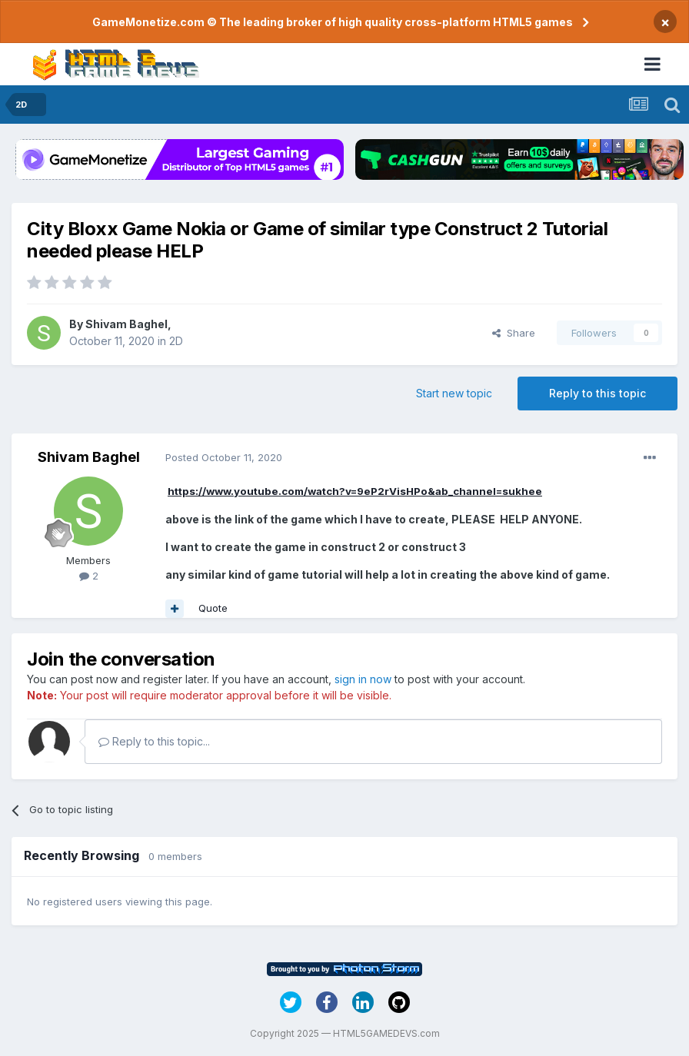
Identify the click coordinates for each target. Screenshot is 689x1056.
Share (513, 333)
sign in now (363, 679)
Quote (213, 608)
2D (176, 340)
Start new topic (454, 393)
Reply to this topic (597, 393)
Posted (223, 457)
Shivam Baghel (126, 323)
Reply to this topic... (154, 741)
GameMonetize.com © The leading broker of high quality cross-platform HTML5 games (332, 21)
